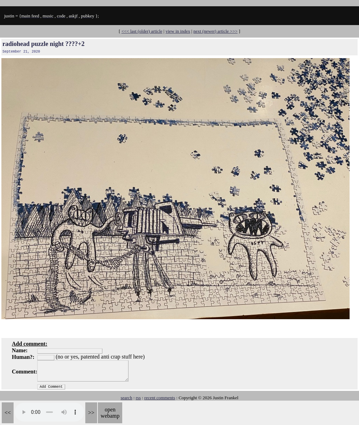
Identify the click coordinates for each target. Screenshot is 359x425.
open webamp (110, 413)
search (126, 397)
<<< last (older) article (142, 31)
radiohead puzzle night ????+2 (43, 43)
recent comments (159, 397)
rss (138, 397)
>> (91, 413)
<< (8, 413)
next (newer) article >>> (215, 31)
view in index (177, 31)
